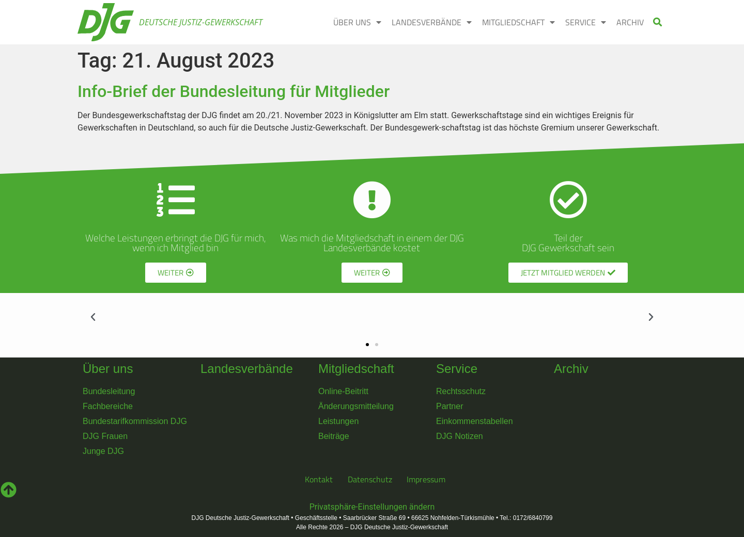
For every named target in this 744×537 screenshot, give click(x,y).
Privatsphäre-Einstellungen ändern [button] (372, 507)
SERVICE (585, 22)
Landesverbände (246, 369)
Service (456, 369)
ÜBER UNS (357, 22)
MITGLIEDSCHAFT (518, 22)
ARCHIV (630, 22)
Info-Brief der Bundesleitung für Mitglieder (234, 91)
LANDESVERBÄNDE (432, 22)
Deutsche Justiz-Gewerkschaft (200, 22)
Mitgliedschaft (356, 369)
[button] (658, 22)
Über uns (108, 369)
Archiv (571, 369)
